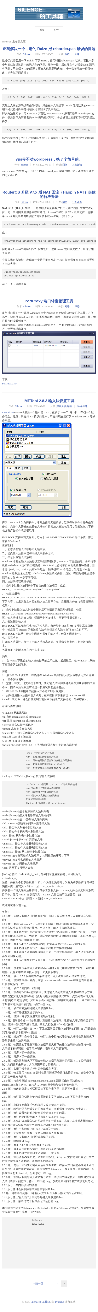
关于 (56, 29)
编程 (67, 54)
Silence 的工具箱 (40, 1301)
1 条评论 (77, 202)
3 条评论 (77, 164)
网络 (64, 164)
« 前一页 (38, 1283)
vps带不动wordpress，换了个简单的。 (49, 159)
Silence (26, 54)
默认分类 (62, 406)
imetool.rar (8, 412)
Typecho (59, 1301)
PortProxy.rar (9, 383)
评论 (77, 54)
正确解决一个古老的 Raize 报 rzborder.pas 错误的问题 (49, 49)
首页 (42, 29)
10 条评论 (82, 406)
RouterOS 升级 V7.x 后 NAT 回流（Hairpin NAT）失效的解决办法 (49, 194)
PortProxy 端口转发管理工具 (49, 301)
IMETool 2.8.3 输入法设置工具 (49, 401)
